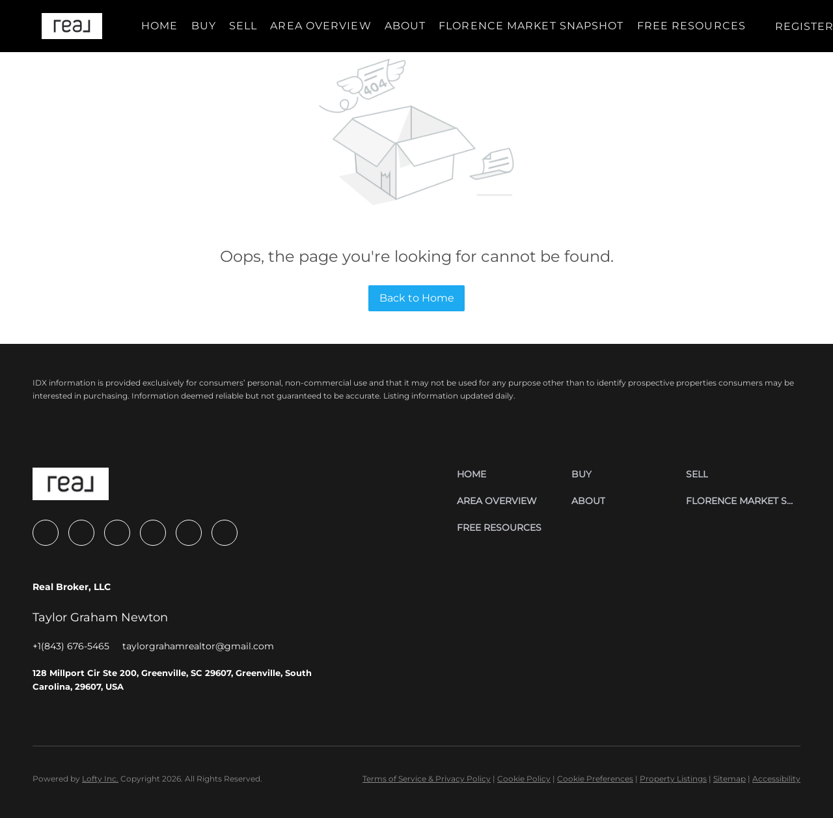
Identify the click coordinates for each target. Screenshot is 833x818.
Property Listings (673, 778)
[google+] (225, 533)
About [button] (405, 26)
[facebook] (46, 533)
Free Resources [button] (691, 26)
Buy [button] (203, 26)
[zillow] (81, 533)
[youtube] (153, 533)
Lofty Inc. (100, 778)
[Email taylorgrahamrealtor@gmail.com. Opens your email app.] (198, 646)
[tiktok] (189, 533)
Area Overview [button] (320, 26)
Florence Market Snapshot (531, 26)
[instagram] (117, 533)
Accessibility (776, 778)
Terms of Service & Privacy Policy (426, 778)
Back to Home (416, 298)
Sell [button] (243, 26)
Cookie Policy (524, 778)
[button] (72, 26)
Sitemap (729, 778)
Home (159, 26)
